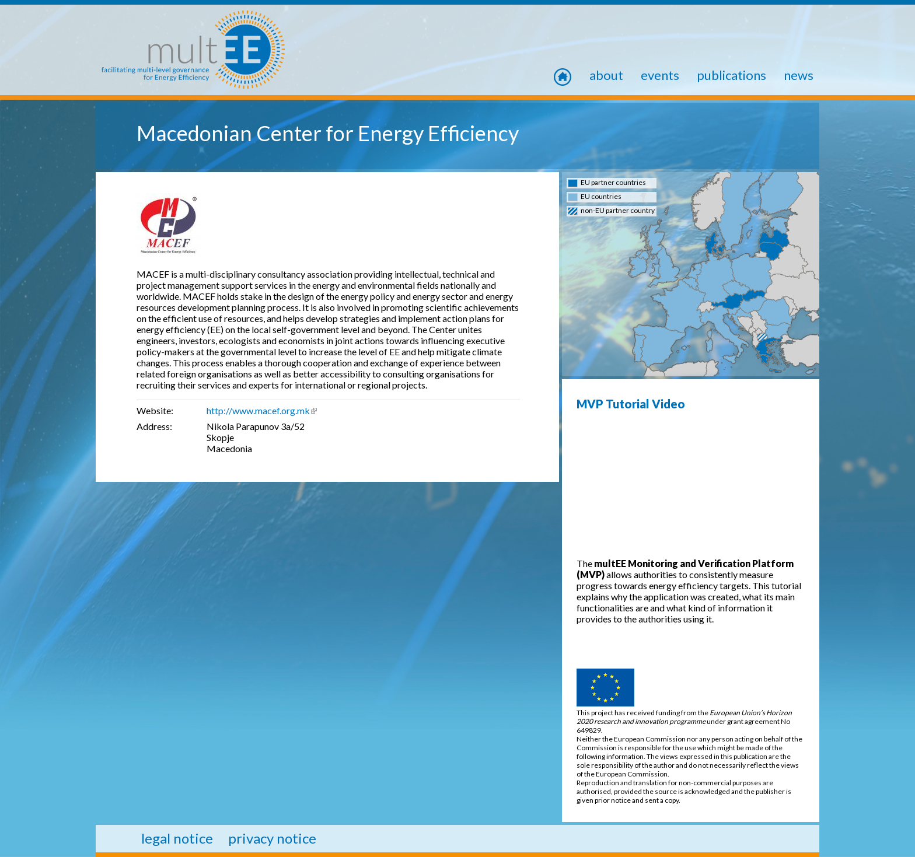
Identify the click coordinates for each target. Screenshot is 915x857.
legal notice (177, 838)
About (606, 75)
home (570, 75)
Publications (731, 75)
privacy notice (272, 838)
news (798, 75)
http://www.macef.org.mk (262, 410)
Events (660, 75)
